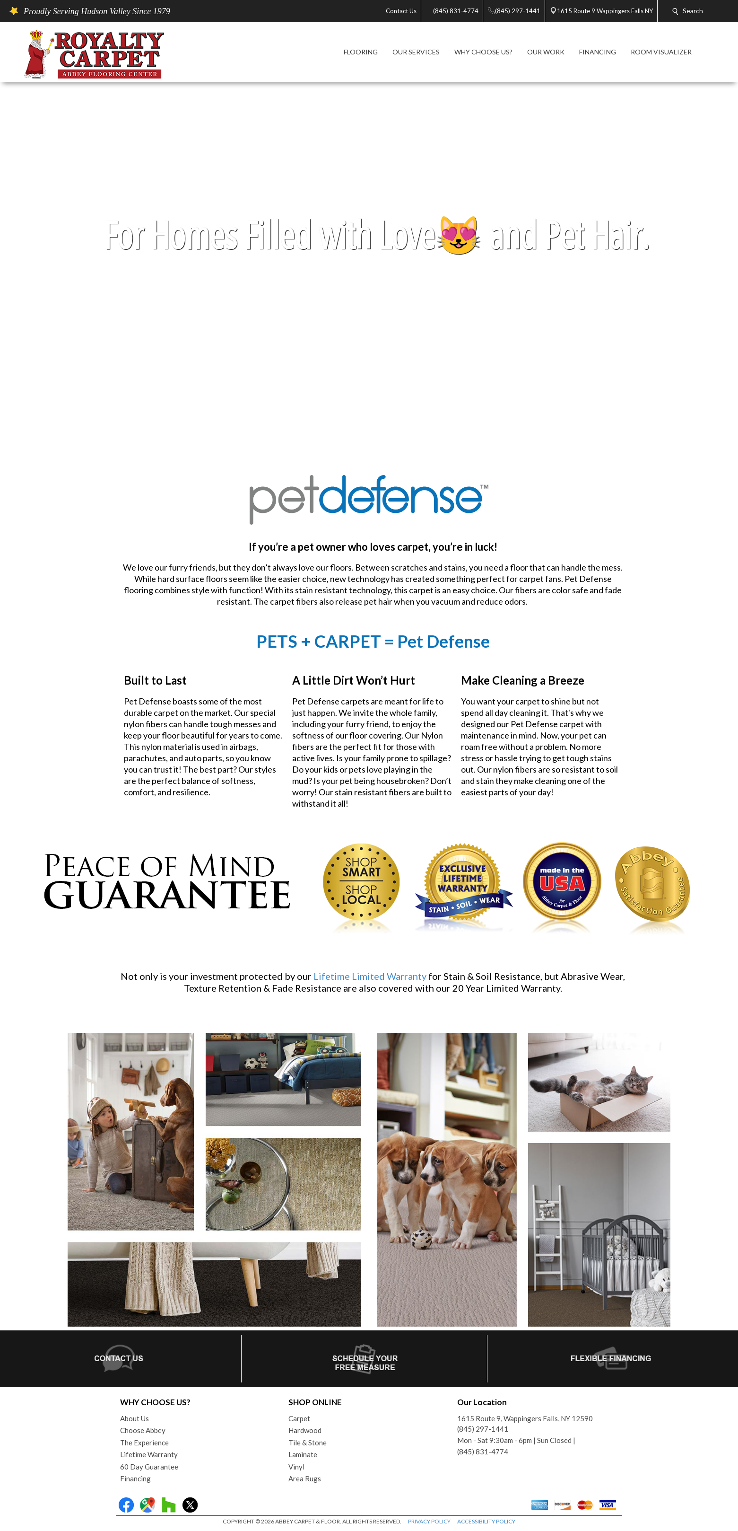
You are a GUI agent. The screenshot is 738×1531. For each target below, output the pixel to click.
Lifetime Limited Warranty (369, 976)
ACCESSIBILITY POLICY (486, 1521)
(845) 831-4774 (482, 1451)
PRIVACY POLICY (429, 1521)
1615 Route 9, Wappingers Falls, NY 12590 (525, 1418)
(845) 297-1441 (482, 1429)
